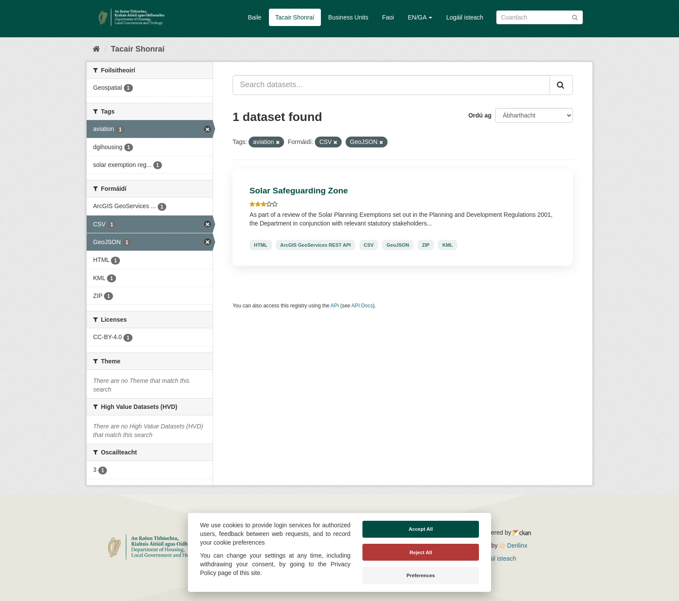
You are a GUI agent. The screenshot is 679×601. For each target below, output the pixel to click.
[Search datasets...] (391, 85)
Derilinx (513, 545)
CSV (369, 245)
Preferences (421, 575)
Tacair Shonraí (294, 17)
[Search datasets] (539, 17)
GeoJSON (398, 245)
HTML (260, 245)
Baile (254, 17)
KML (447, 245)
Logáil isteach (464, 17)
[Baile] (96, 49)
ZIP (425, 245)
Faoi (388, 17)
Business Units (348, 17)
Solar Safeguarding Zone (298, 190)
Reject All (421, 552)
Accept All (421, 529)
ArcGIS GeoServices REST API (315, 245)
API (334, 306)
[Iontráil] (575, 16)
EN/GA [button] (420, 17)
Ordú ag (479, 115)
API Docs (362, 306)
